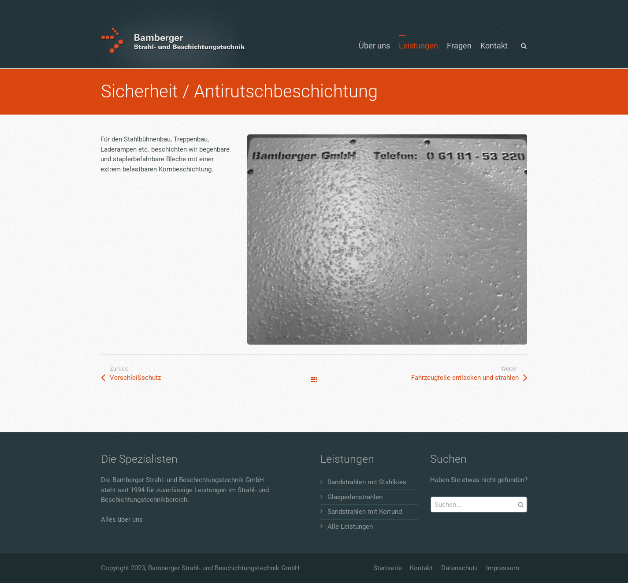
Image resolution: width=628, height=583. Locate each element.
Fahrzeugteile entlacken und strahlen (465, 378)
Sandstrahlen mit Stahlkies (366, 482)
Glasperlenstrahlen (355, 497)
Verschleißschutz (135, 378)
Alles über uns (122, 520)
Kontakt (421, 568)
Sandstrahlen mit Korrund (364, 512)
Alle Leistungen (350, 527)
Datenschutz (459, 568)
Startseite (387, 568)
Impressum (502, 568)
